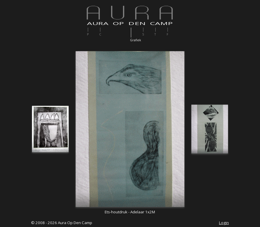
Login (224, 222)
